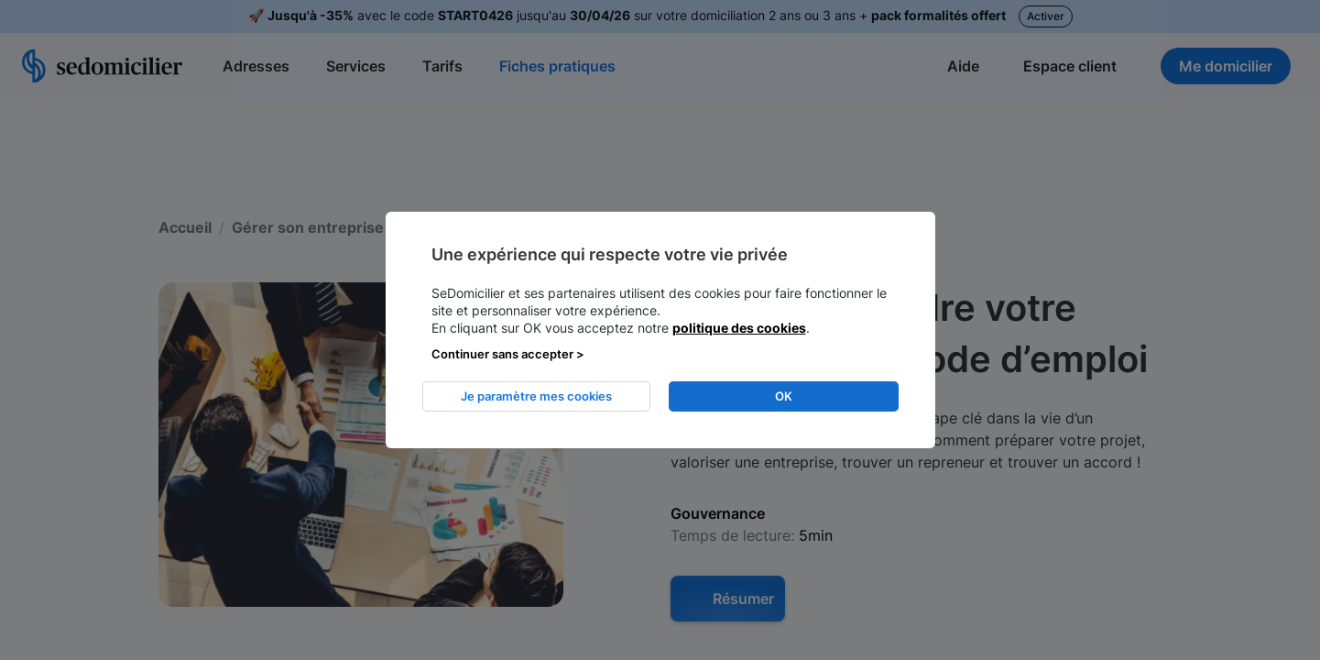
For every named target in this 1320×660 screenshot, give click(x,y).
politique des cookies (739, 328)
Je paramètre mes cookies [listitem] (536, 396)
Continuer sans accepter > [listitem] (507, 353)
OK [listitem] (783, 396)
